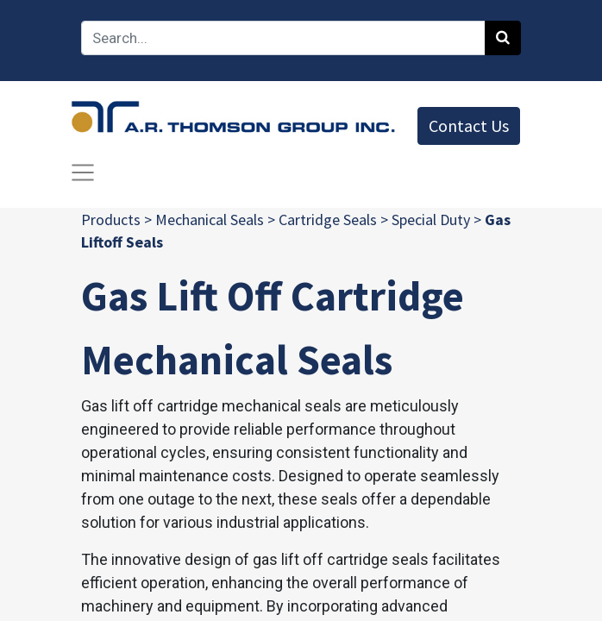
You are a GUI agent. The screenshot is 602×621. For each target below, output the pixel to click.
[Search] (503, 38)
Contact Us (469, 125)
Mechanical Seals (209, 219)
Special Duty (431, 219)
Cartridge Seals (328, 219)
